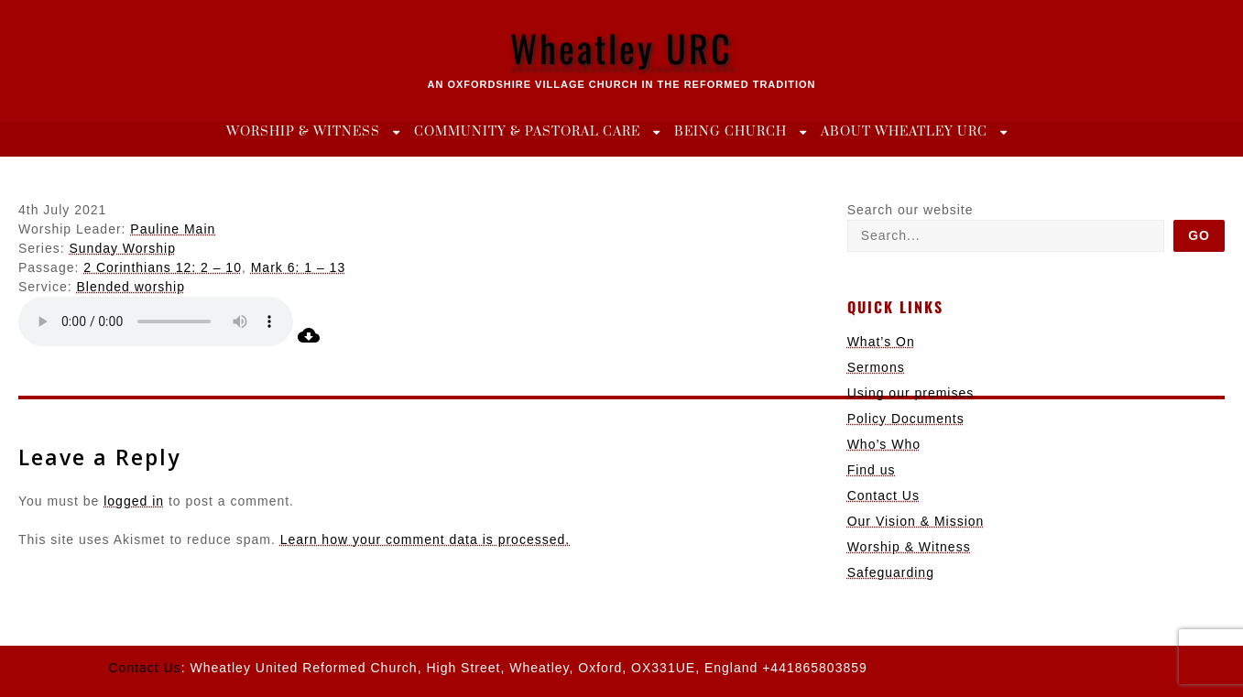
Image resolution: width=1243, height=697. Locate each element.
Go (1199, 235)
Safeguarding (890, 572)
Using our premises (911, 393)
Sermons (876, 367)
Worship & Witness (303, 132)
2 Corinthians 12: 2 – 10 (162, 267)
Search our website (910, 209)
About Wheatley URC (904, 132)
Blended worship (130, 286)
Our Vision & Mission (916, 521)
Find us (871, 470)
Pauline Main (172, 229)
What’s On (881, 341)
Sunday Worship (122, 248)
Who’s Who (884, 444)
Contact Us (883, 495)
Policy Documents (906, 418)
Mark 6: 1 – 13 (298, 267)
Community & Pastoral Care (527, 132)
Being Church (730, 132)
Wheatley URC (621, 47)
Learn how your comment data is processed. (425, 539)
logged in (134, 501)
